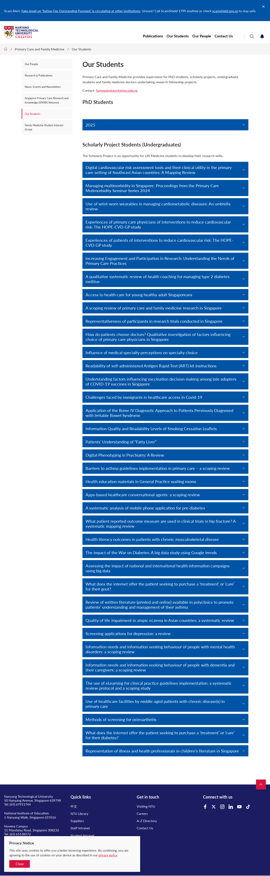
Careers (142, 813)
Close (20, 864)
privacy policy (108, 855)
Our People (201, 36)
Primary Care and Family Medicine (39, 49)
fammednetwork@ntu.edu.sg (116, 90)
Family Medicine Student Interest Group (44, 127)
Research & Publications (39, 75)
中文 (73, 806)
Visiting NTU (146, 806)
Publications (153, 36)
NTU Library (79, 813)
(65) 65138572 (20, 834)
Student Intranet (82, 835)
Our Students (178, 36)
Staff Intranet (80, 828)
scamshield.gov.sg (225, 11)
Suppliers (77, 821)
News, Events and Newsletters (43, 86)
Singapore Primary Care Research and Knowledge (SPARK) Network (46, 100)
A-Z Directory (147, 821)
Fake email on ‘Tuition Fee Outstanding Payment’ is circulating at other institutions (80, 11)
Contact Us (224, 36)
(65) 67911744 (20, 804)
